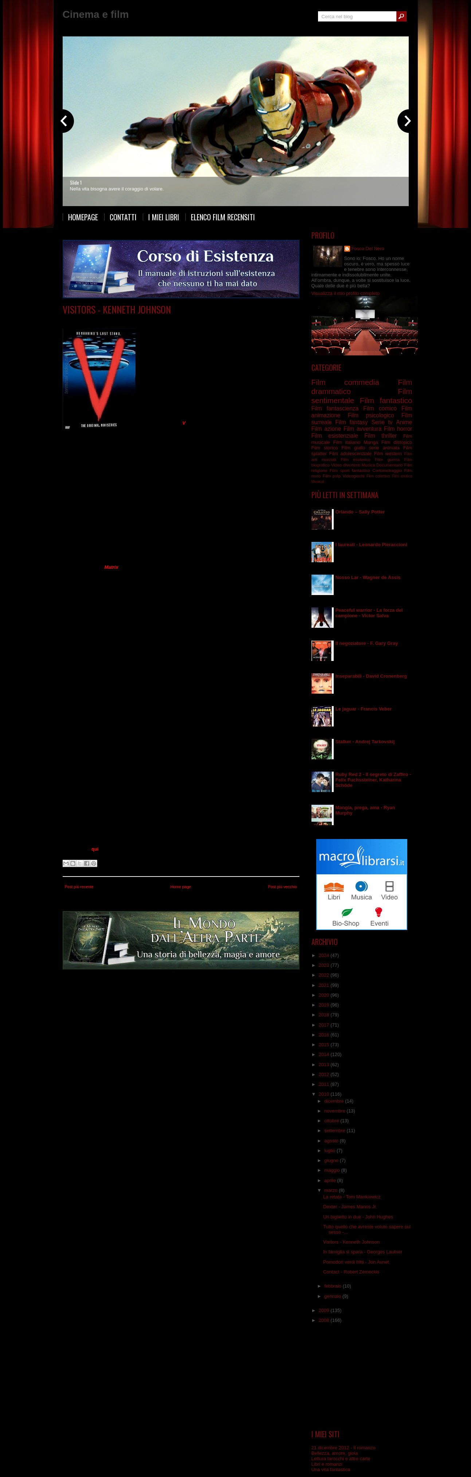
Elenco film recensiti (223, 217)
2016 (325, 1034)
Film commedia (345, 382)
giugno (332, 1160)
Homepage (83, 217)
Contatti (123, 217)
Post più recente (79, 887)
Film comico (380, 408)
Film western (388, 453)
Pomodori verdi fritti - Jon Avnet (356, 1262)
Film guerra (387, 459)
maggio (332, 1170)
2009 (325, 1310)
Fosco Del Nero (368, 248)
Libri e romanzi (326, 1464)
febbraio (333, 1286)
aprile (330, 1180)
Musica (368, 464)
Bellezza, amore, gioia (334, 1453)
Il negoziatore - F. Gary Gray (366, 643)
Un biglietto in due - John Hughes (358, 1217)
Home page (180, 887)
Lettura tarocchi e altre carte (340, 1458)
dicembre (334, 1101)
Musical (317, 482)
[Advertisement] (361, 1376)
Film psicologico (371, 415)
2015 (325, 1044)
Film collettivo (378, 476)
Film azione (326, 429)
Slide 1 (76, 182)
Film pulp (332, 475)
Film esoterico (355, 459)
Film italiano (347, 442)
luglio (330, 1150)
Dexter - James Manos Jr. (350, 1206)
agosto (332, 1140)
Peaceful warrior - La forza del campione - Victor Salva (369, 612)
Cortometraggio (387, 470)
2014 (325, 1054)
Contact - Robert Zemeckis (351, 1272)
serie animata (384, 447)
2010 (325, 1094)
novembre (335, 1111)
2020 (325, 995)
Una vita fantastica (330, 1469)
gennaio (333, 1296)
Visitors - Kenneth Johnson (117, 309)
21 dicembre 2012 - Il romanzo (343, 1447)
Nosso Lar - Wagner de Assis (368, 577)
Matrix (111, 567)
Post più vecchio (282, 887)
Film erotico (402, 476)
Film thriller (380, 436)
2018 (325, 1014)
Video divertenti (346, 464)
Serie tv (125, 320)
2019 (325, 1005)
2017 (325, 1025)
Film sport (339, 470)
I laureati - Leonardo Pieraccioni (371, 544)
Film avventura (362, 429)
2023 (325, 965)
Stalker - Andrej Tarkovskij (365, 741)
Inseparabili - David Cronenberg (371, 676)
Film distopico (396, 442)
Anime (404, 422)
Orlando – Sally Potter (360, 512)
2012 (325, 1074)
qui (95, 849)
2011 (325, 1084)
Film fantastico (386, 400)
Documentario (389, 464)
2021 (325, 985)
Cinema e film (96, 14)
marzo (331, 1190)
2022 (325, 975)
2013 (325, 1064)
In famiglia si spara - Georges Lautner (363, 1252)
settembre (335, 1130)
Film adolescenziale (350, 453)
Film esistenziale (334, 436)
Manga (371, 442)
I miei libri (163, 217)
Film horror (398, 429)
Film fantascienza (335, 408)
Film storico (324, 447)
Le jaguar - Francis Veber (363, 709)
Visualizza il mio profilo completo (345, 293)
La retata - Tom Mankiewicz (352, 1197)
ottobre (332, 1120)
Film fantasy (351, 422)
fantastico (361, 470)
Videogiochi (353, 475)
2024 (325, 955)
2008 (325, 1320)
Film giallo (353, 447)
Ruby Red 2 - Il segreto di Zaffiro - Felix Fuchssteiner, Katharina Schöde (373, 780)
